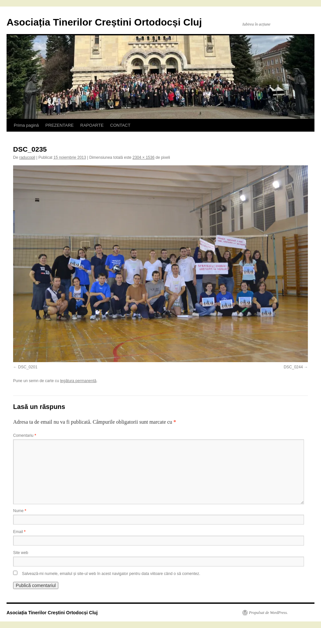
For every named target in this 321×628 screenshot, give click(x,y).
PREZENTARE (60, 125)
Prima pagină (26, 125)
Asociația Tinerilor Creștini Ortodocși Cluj (104, 22)
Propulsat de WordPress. (268, 612)
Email (19, 531)
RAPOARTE (92, 125)
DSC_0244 (293, 367)
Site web (20, 552)
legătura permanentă (78, 381)
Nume (19, 510)
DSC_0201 (27, 367)
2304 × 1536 (144, 157)
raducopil (27, 157)
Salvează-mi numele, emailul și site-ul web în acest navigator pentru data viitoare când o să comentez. (111, 573)
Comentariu (24, 435)
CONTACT (120, 125)
